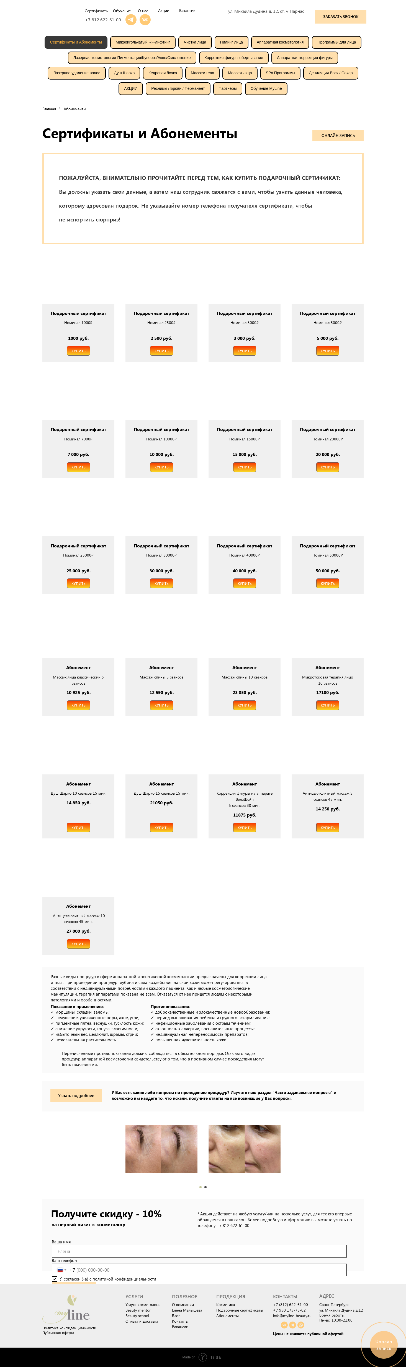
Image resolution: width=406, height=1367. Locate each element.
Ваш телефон (64, 1260)
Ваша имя (61, 1241)
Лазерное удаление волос (76, 73)
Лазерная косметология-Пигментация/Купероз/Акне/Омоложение (132, 57)
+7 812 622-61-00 (103, 19)
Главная (49, 108)
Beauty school (137, 1315)
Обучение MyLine (266, 88)
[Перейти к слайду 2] (205, 1187)
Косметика (225, 1304)
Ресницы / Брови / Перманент (178, 88)
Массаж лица (240, 73)
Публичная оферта (58, 1332)
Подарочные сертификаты (239, 1310)
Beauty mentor (138, 1310)
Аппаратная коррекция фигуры (305, 57)
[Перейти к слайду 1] (200, 1187)
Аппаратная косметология (280, 42)
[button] (340, 17)
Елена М (179, 1310)
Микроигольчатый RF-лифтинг (143, 42)
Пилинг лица (231, 42)
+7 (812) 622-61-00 (290, 1304)
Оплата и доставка (141, 1321)
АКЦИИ (130, 88)
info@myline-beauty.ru (292, 1315)
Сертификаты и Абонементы (76, 42)
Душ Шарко (124, 73)
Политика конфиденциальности (69, 1327)
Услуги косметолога (142, 1304)
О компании (183, 1304)
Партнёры (228, 88)
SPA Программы (280, 73)
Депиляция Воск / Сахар (331, 73)
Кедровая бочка (162, 73)
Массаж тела (202, 73)
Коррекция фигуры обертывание (234, 57)
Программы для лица (336, 42)
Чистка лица (195, 42)
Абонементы (75, 108)
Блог (176, 1315)
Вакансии (180, 1326)
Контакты (180, 1321)
